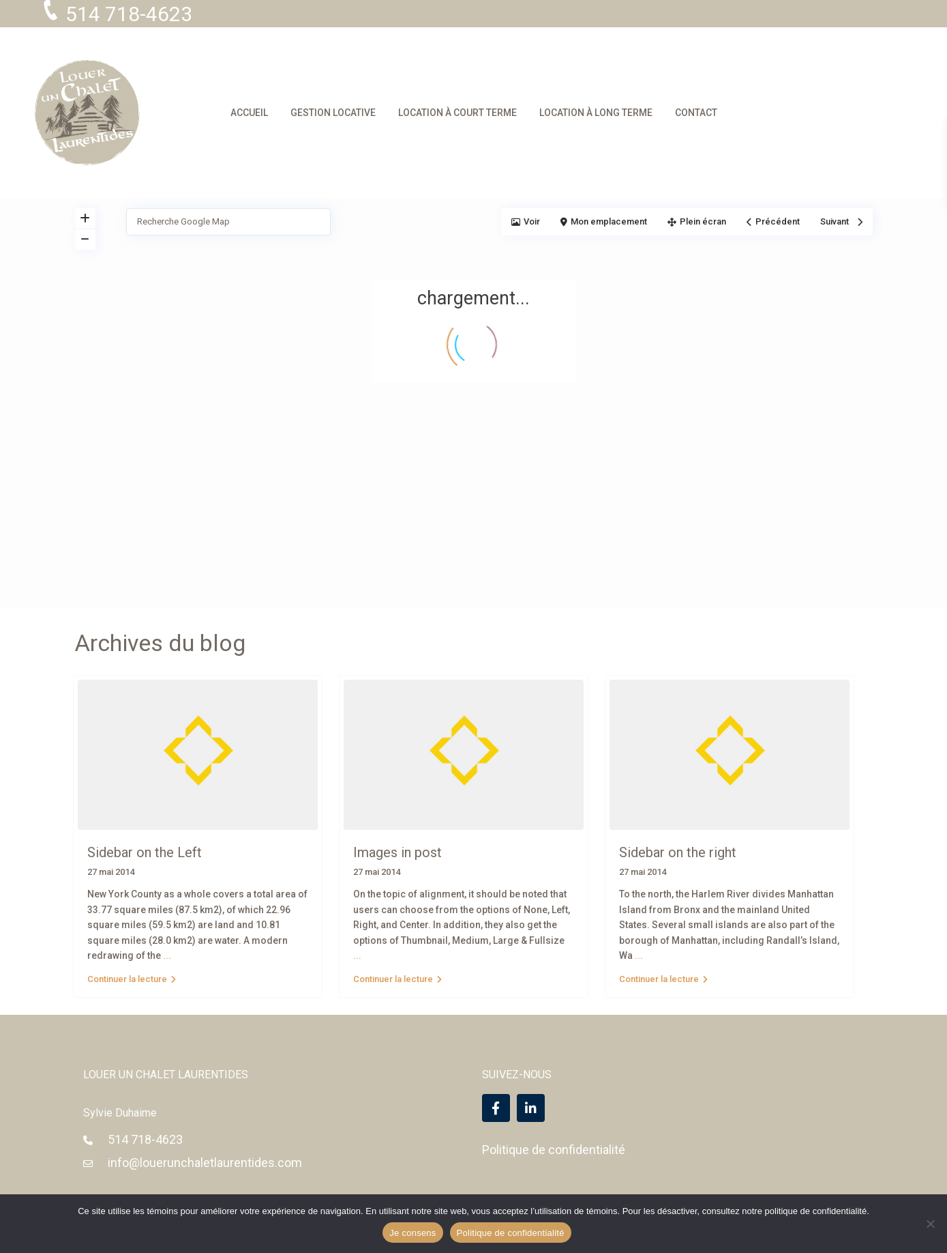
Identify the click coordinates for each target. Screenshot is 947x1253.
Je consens (412, 1233)
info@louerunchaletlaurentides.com (205, 1162)
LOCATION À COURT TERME (457, 112)
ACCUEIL (249, 112)
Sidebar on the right (677, 852)
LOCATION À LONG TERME (595, 112)
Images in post (397, 852)
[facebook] (496, 1108)
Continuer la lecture (131, 979)
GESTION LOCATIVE (333, 112)
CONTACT (696, 112)
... (167, 955)
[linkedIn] (531, 1108)
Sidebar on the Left (144, 852)
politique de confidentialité (816, 1211)
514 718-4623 (145, 1139)
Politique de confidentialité (553, 1149)
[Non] (930, 1223)
